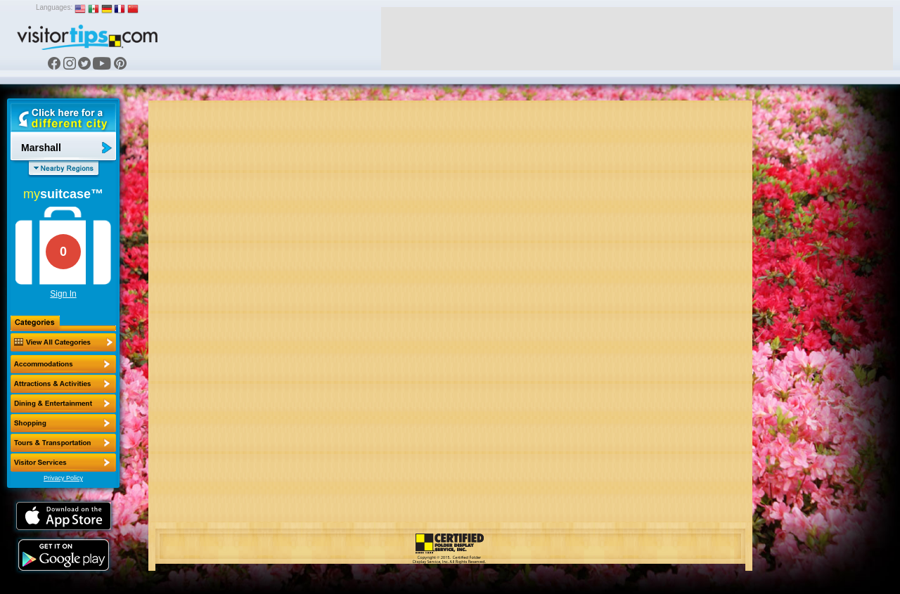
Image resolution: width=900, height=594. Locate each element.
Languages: (54, 7)
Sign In (63, 294)
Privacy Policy (63, 478)
